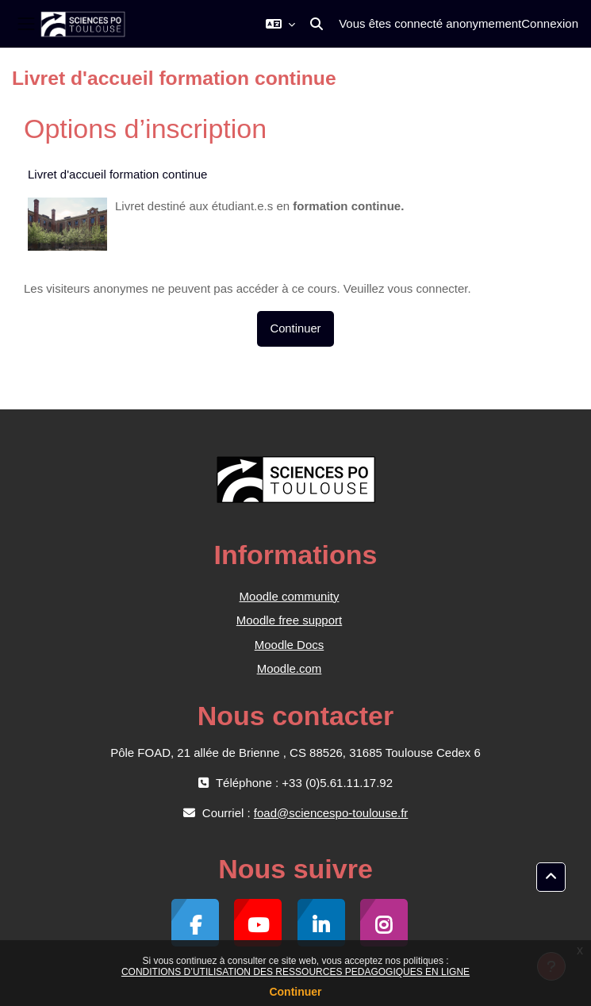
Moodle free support (289, 620)
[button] (280, 24)
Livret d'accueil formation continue (117, 174)
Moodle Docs (289, 644)
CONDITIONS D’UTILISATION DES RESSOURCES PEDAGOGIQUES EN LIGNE (295, 971)
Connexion (549, 23)
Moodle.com (289, 668)
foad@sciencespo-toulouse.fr (331, 813)
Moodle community (290, 596)
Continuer (295, 991)
